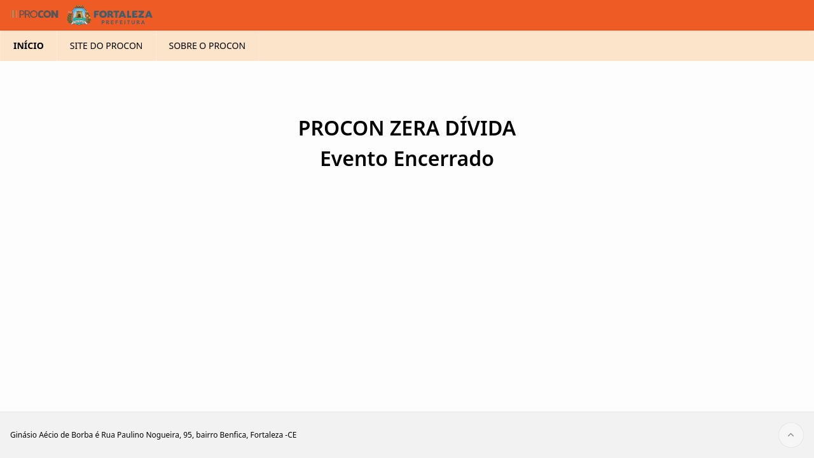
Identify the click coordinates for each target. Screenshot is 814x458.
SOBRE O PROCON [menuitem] (207, 66)
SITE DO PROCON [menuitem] (106, 66)
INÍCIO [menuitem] (28, 66)
